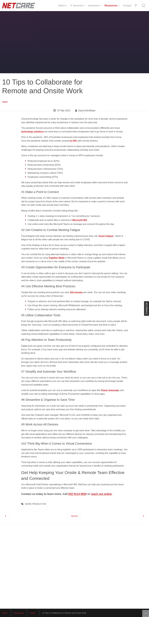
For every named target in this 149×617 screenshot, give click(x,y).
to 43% (73, 140)
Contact (127, 5)
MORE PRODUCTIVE (35, 504)
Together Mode (56, 257)
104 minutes (76, 292)
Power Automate (110, 390)
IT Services (76, 5)
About (61, 5)
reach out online (101, 493)
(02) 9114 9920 (77, 493)
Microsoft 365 (79, 220)
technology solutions (32, 131)
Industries (93, 5)
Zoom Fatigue (105, 236)
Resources (111, 5)
